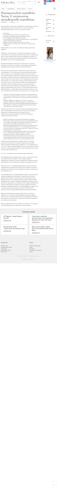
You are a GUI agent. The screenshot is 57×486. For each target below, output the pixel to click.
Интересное (4, 243)
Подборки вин (50, 24)
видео (5, 153)
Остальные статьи (50, 41)
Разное (31, 243)
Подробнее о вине (7, 220)
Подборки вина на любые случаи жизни (6, 248)
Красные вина (10, 9)
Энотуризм (50, 31)
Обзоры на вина (50, 20)
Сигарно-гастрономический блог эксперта (50, 60)
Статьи (19, 2)
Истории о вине (50, 28)
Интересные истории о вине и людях (6, 251)
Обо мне (35, 2)
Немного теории (21, 9)
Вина (3, 9)
